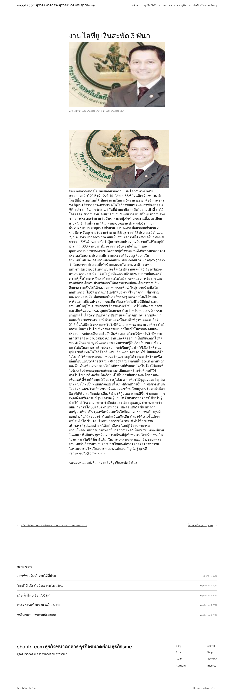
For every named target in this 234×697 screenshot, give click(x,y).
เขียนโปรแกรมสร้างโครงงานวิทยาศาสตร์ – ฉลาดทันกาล (54, 525)
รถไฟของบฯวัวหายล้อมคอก (36, 615)
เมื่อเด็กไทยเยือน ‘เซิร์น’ (33, 595)
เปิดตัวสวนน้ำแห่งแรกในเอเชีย (38, 605)
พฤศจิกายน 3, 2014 (208, 605)
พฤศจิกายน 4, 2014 (208, 585)
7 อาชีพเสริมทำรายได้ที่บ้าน (36, 576)
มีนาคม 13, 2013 (210, 575)
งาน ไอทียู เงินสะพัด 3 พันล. (119, 462)
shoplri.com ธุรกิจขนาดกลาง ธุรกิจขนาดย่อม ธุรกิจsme (55, 5)
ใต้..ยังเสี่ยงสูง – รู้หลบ (200, 525)
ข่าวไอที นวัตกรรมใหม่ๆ (89, 110)
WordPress (212, 688)
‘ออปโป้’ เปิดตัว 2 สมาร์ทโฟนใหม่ (40, 585)
